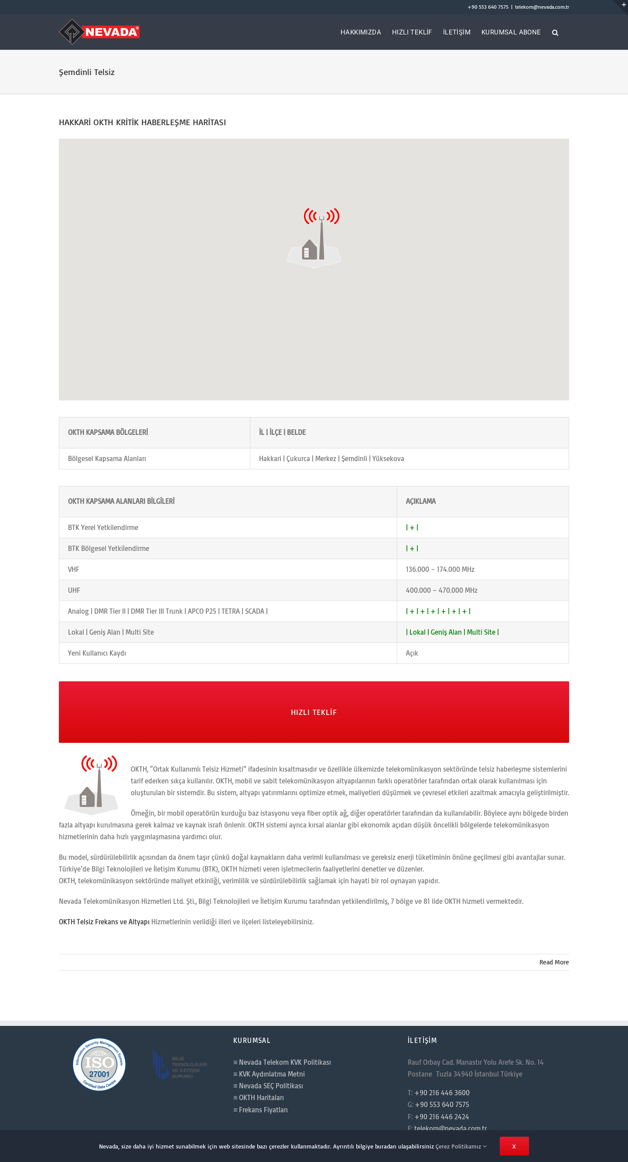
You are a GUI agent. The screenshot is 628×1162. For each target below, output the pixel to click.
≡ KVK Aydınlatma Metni (269, 1074)
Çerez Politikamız (461, 1146)
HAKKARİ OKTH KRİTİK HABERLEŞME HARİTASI (142, 121)
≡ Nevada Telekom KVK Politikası (282, 1062)
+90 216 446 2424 (441, 1116)
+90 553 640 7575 (488, 6)
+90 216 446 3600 (442, 1092)
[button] (555, 31)
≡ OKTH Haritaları (258, 1097)
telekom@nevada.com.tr (542, 6)
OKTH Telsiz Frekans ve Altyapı (104, 921)
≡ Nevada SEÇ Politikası (268, 1085)
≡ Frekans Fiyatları (260, 1109)
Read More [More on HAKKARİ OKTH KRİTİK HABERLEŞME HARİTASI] (554, 962)
